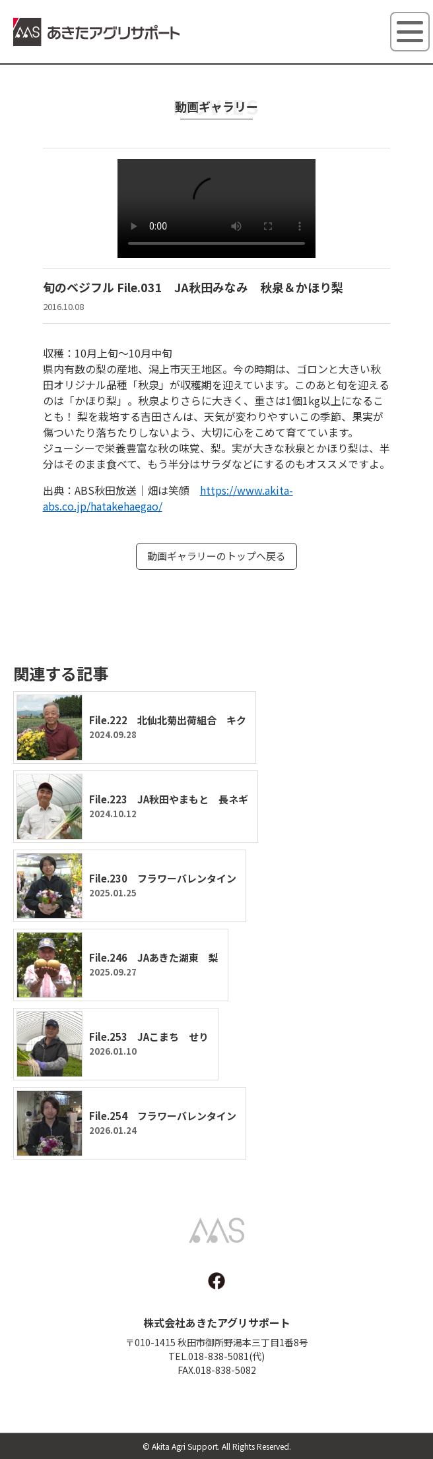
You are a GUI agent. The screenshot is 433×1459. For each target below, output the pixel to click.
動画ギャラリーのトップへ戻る (216, 556)
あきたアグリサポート (96, 33)
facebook (216, 1280)
